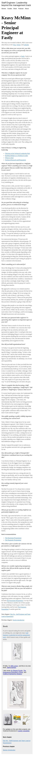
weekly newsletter (23, 731)
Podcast (20, 8)
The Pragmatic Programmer (13, 540)
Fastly (23, 56)
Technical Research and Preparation (15, 160)
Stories (3, 8)
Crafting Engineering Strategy (12, 674)
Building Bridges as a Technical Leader (16, 155)
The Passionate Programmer (13, 538)
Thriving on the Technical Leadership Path (17, 153)
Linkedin (26, 45)
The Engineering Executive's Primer (14, 671)
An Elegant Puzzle (17, 670)
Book (15, 8)
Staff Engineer (11, 667)
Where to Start (9, 158)
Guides (9, 8)
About (27, 8)
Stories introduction (18, 620)
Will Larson (14, 666)
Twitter (18, 45)
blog (14, 45)
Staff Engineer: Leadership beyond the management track (16, 3)
